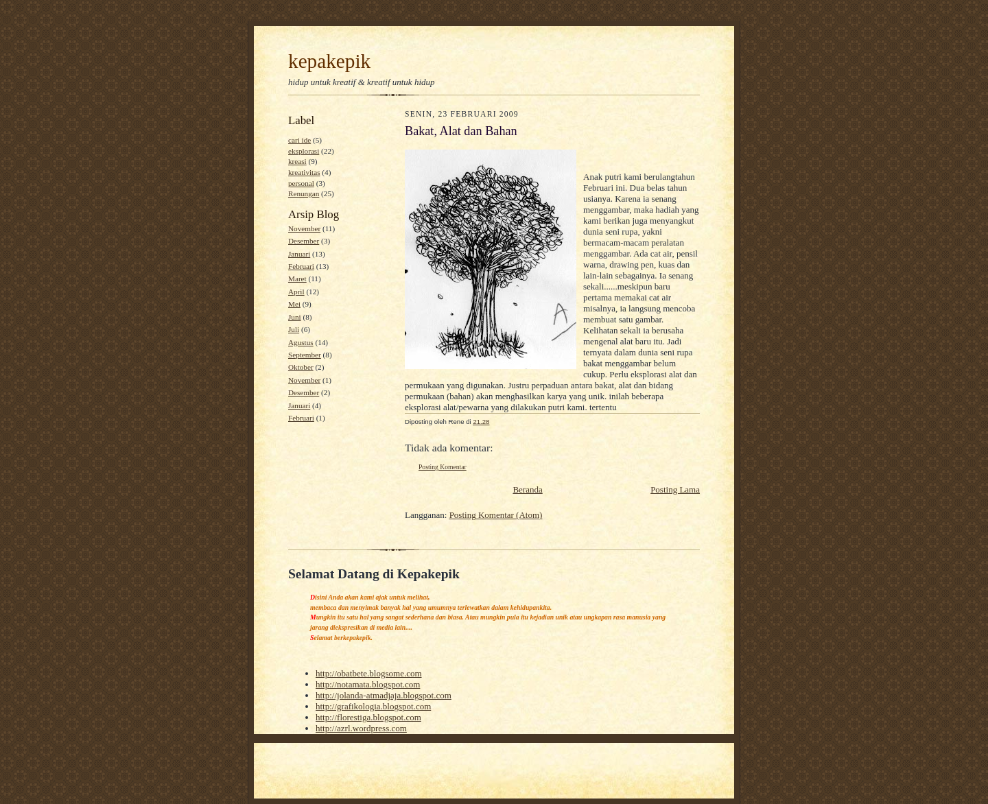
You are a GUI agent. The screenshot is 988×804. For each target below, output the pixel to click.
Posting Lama (675, 489)
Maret (297, 278)
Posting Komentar (443, 467)
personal (301, 183)
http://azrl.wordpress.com (361, 728)
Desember (303, 241)
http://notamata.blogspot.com (368, 684)
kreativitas (304, 172)
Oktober (301, 367)
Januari (299, 254)
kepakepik (329, 61)
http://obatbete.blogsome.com (369, 673)
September (304, 355)
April (296, 291)
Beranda (527, 489)
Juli (293, 329)
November (304, 228)
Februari (301, 266)
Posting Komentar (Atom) (496, 515)
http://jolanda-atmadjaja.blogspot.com (383, 695)
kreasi (297, 161)
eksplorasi (303, 151)
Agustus (301, 342)
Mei (294, 304)
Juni (294, 317)
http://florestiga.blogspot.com (368, 717)
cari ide (299, 140)
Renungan (303, 193)
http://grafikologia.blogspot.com (373, 706)
